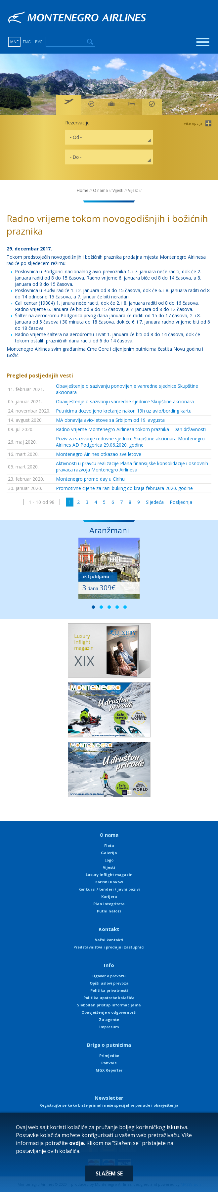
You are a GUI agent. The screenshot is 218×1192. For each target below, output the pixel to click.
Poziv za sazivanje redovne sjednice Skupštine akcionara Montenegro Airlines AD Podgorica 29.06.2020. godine (130, 441)
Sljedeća (155, 502)
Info (109, 965)
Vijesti (117, 190)
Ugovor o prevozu (109, 975)
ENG (27, 42)
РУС (38, 42)
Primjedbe (109, 1055)
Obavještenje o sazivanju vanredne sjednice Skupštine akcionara (125, 401)
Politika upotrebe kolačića (109, 997)
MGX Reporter (109, 1070)
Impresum (109, 1026)
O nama (100, 190)
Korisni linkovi (109, 881)
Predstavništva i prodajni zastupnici (109, 947)
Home (82, 190)
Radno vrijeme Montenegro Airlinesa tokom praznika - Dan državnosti (131, 429)
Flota (109, 845)
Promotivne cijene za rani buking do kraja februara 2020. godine (124, 488)
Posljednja (181, 502)
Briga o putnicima (109, 1044)
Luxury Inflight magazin (109, 874)
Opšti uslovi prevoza (109, 983)
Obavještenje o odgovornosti (109, 1012)
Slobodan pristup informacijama (109, 1004)
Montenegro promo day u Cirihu (90, 479)
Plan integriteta (109, 903)
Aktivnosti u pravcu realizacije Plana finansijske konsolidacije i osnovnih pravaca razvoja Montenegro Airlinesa (132, 466)
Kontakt (109, 929)
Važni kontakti (109, 939)
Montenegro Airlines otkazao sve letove (98, 454)
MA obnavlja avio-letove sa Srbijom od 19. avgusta (110, 420)
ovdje (76, 1143)
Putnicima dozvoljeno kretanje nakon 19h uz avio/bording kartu (124, 411)
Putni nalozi (109, 910)
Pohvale (109, 1062)
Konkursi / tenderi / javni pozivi (109, 889)
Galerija (109, 852)
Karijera (109, 896)
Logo (109, 860)
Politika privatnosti (109, 990)
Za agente (109, 1019)
